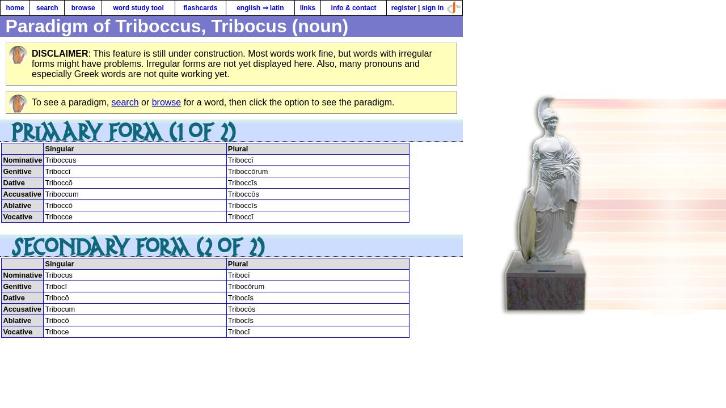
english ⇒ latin (260, 8)
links (307, 8)
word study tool (138, 8)
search (47, 8)
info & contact (354, 8)
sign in (433, 8)
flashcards (200, 8)
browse (83, 8)
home (15, 8)
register (403, 8)
